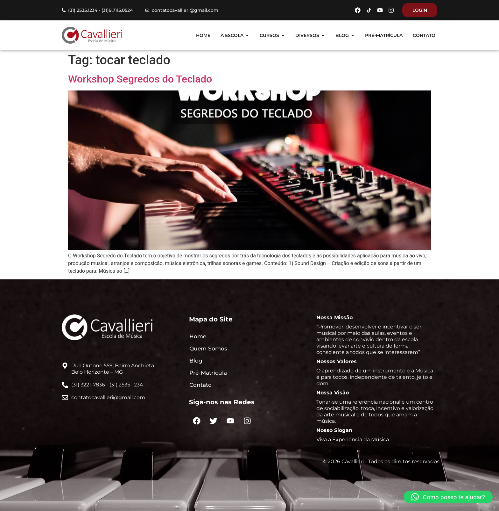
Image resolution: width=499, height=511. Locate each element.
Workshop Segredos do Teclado (140, 79)
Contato (200, 385)
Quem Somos (208, 348)
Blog (195, 360)
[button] (448, 497)
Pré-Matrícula (208, 373)
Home (197, 336)
